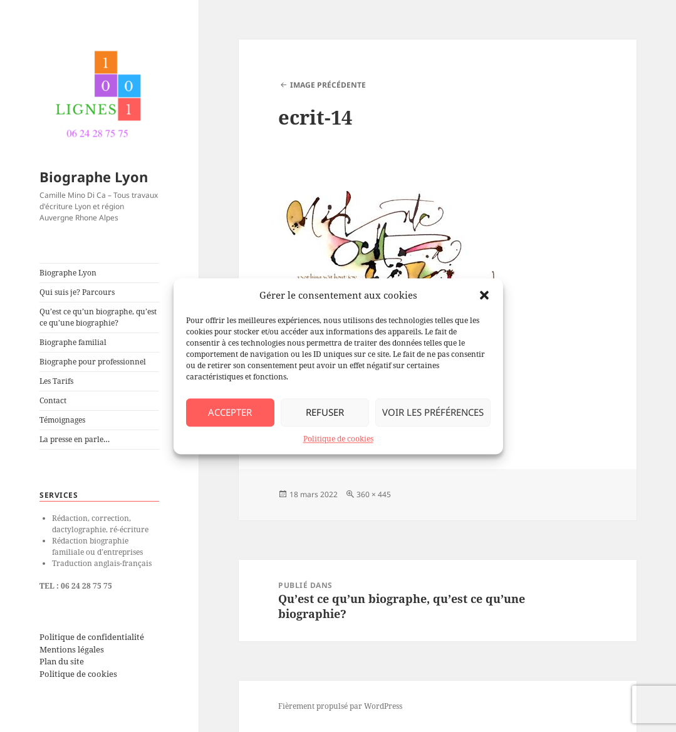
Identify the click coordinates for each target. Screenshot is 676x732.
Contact (52, 400)
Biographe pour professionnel (92, 361)
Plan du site (61, 661)
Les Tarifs (56, 381)
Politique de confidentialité (91, 636)
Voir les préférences (433, 412)
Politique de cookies (338, 438)
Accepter (230, 412)
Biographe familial (73, 342)
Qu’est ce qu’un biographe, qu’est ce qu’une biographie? (98, 317)
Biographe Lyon (93, 176)
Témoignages (62, 420)
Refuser (325, 412)
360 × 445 (373, 494)
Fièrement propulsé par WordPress (340, 706)
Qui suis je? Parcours (77, 292)
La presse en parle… (74, 439)
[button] (484, 295)
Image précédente (328, 85)
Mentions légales (71, 649)
